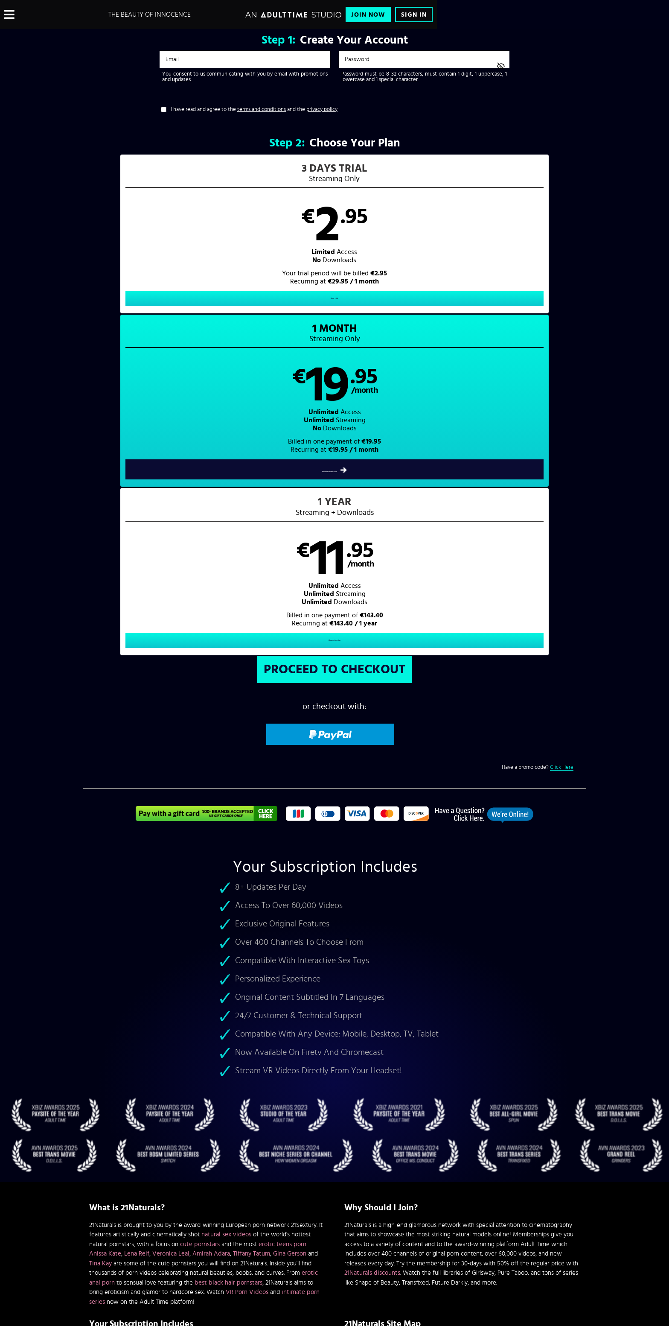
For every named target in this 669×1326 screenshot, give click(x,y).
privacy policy (321, 109)
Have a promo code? (537, 441)
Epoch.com (195, 1255)
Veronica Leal (170, 927)
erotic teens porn (282, 917)
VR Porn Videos (247, 966)
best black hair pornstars (228, 956)
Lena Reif (136, 927)
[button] (209, 241)
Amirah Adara (211, 927)
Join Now (368, 15)
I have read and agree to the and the (254, 109)
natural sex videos (226, 908)
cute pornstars (200, 917)
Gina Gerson (289, 927)
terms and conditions (261, 109)
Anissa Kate (105, 927)
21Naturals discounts (372, 946)
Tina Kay (100, 937)
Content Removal (334, 1261)
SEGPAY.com (415, 1255)
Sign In (414, 15)
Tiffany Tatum (251, 927)
